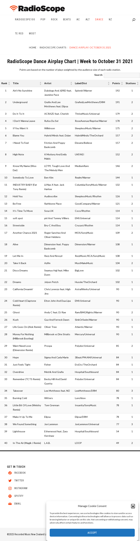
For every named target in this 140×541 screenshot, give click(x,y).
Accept (92, 533)
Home (32, 47)
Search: (98, 74)
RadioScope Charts (53, 47)
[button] (133, 507)
